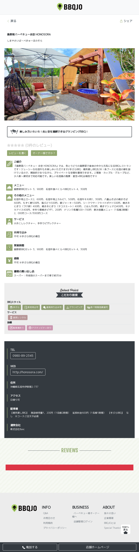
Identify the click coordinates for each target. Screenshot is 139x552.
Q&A (45, 513)
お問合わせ (49, 518)
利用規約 (48, 523)
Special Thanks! (112, 527)
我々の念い (110, 513)
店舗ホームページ (97, 547)
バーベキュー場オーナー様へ (86, 515)
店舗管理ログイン (83, 521)
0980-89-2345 (23, 356)
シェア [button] (126, 21)
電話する (30, 547)
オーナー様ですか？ (44, 153)
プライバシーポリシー (55, 527)
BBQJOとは (110, 523)
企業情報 (108, 518)
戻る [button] (11, 21)
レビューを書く (17, 153)
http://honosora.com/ (28, 372)
